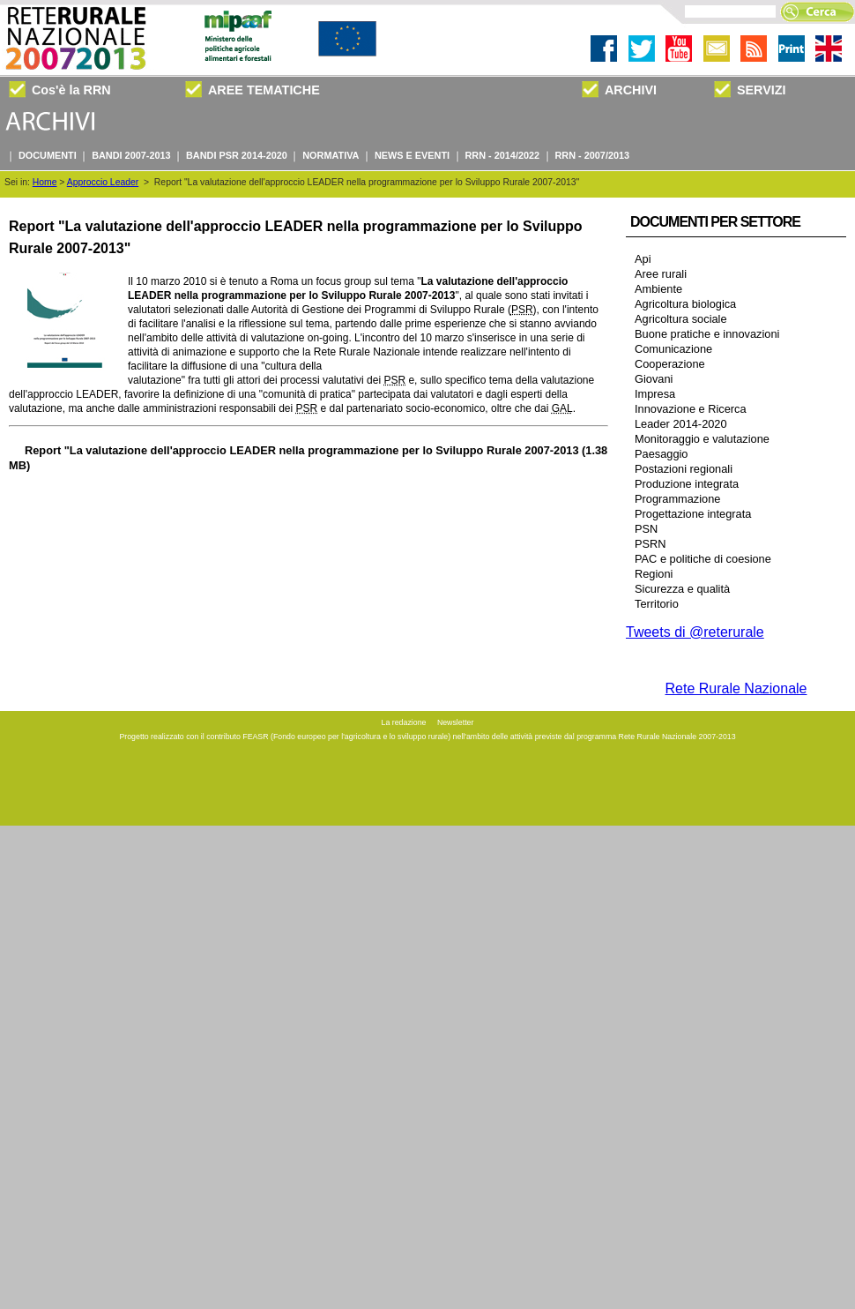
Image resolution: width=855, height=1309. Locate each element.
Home (45, 182)
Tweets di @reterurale (695, 632)
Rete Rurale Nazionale (736, 688)
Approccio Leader (102, 182)
